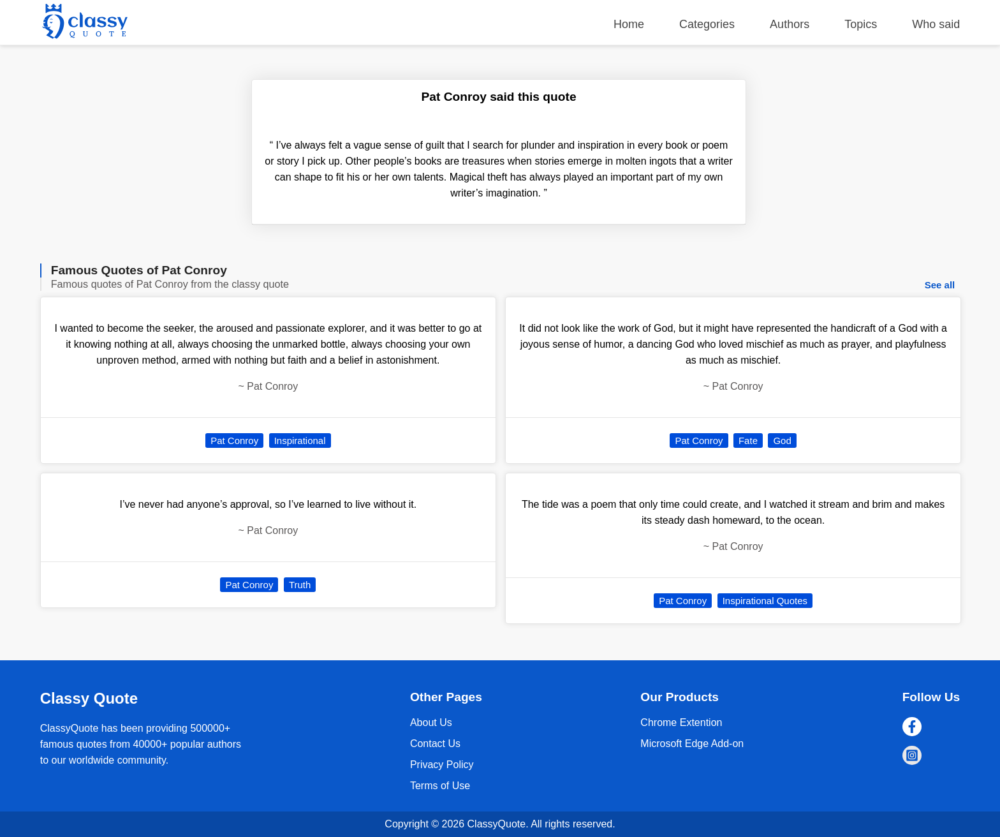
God (782, 440)
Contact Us (435, 743)
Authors (789, 24)
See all (940, 284)
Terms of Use (440, 785)
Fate (748, 440)
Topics (860, 24)
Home (629, 24)
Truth (300, 584)
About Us (431, 722)
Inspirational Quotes (765, 600)
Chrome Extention (681, 722)
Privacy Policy (442, 764)
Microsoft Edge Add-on (692, 743)
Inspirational (300, 440)
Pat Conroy (234, 440)
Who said (936, 24)
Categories (707, 24)
